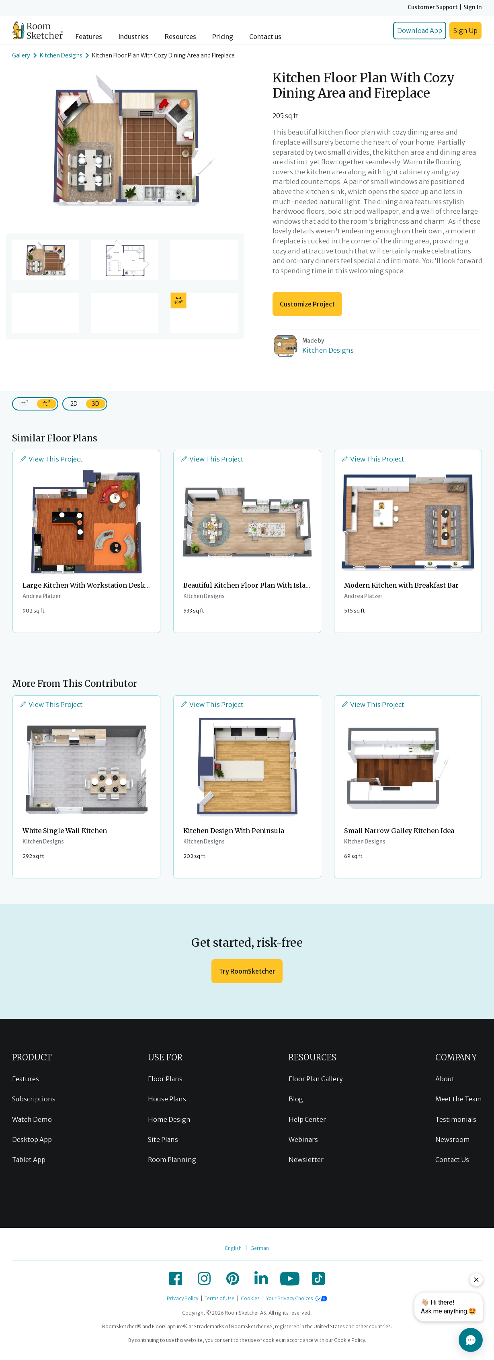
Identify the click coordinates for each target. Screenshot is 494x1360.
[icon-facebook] (175, 1278)
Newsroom (452, 1139)
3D (95, 403)
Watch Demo (32, 1119)
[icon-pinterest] (232, 1278)
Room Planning (172, 1160)
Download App (419, 31)
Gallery (21, 55)
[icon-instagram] (204, 1278)
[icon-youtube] (289, 1278)
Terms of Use (219, 1298)
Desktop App (32, 1139)
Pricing (222, 36)
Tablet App (28, 1160)
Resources (180, 36)
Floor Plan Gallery (316, 1079)
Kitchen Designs (61, 55)
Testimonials (455, 1119)
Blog (296, 1099)
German (259, 1248)
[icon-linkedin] (261, 1278)
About (445, 1079)
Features (89, 36)
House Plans (167, 1099)
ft (46, 403)
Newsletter (306, 1160)
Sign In (472, 7)
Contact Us (452, 1160)
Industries (133, 36)
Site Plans (163, 1139)
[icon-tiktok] (318, 1278)
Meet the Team (458, 1099)
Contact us (265, 36)
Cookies (250, 1298)
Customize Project (307, 304)
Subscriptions (33, 1099)
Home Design (169, 1119)
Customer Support (433, 7)
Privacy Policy (182, 1298)
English (233, 1248)
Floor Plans (165, 1079)
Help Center (307, 1119)
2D (74, 403)
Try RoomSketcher (247, 971)
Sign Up (465, 31)
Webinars (303, 1139)
